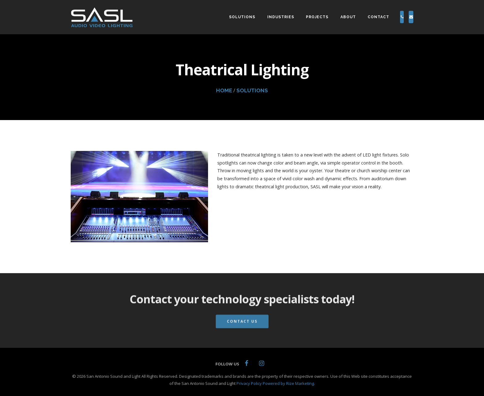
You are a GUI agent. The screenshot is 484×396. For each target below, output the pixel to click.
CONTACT (354, 17)
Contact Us (242, 326)
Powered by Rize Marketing (288, 383)
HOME (224, 90)
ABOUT (324, 17)
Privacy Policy (249, 383)
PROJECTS (293, 17)
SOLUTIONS (218, 17)
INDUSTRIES (256, 17)
